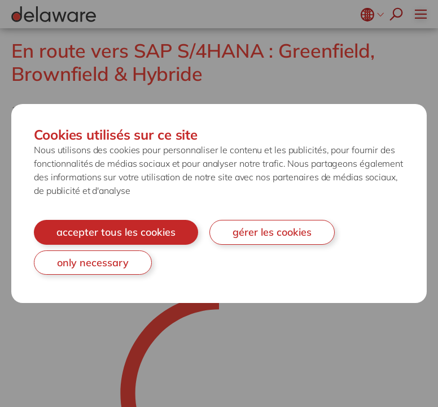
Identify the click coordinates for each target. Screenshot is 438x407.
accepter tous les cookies (116, 232)
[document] (219, 203)
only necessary (93, 262)
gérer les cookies (272, 232)
